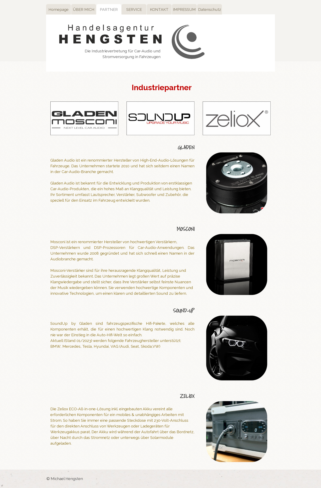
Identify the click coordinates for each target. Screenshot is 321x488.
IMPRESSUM (184, 9)
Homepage (59, 9)
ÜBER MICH (83, 9)
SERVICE (134, 9)
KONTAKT (159, 9)
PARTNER (109, 9)
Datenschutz (209, 9)
